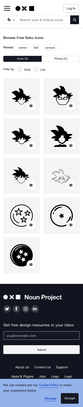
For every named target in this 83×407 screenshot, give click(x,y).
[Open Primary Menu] (7, 8)
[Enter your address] (41, 335)
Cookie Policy (49, 385)
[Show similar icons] (31, 105)
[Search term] (43, 19)
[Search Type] (10, 19)
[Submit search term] (74, 19)
